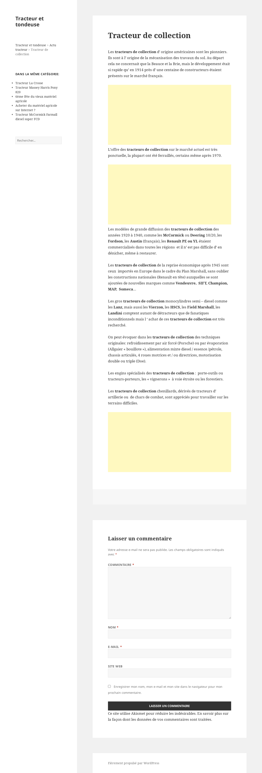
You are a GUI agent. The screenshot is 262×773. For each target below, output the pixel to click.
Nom (113, 627)
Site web (115, 666)
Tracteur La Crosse (29, 83)
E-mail (115, 647)
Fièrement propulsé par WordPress (133, 763)
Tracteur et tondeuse (29, 21)
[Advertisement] (169, 115)
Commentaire (121, 565)
